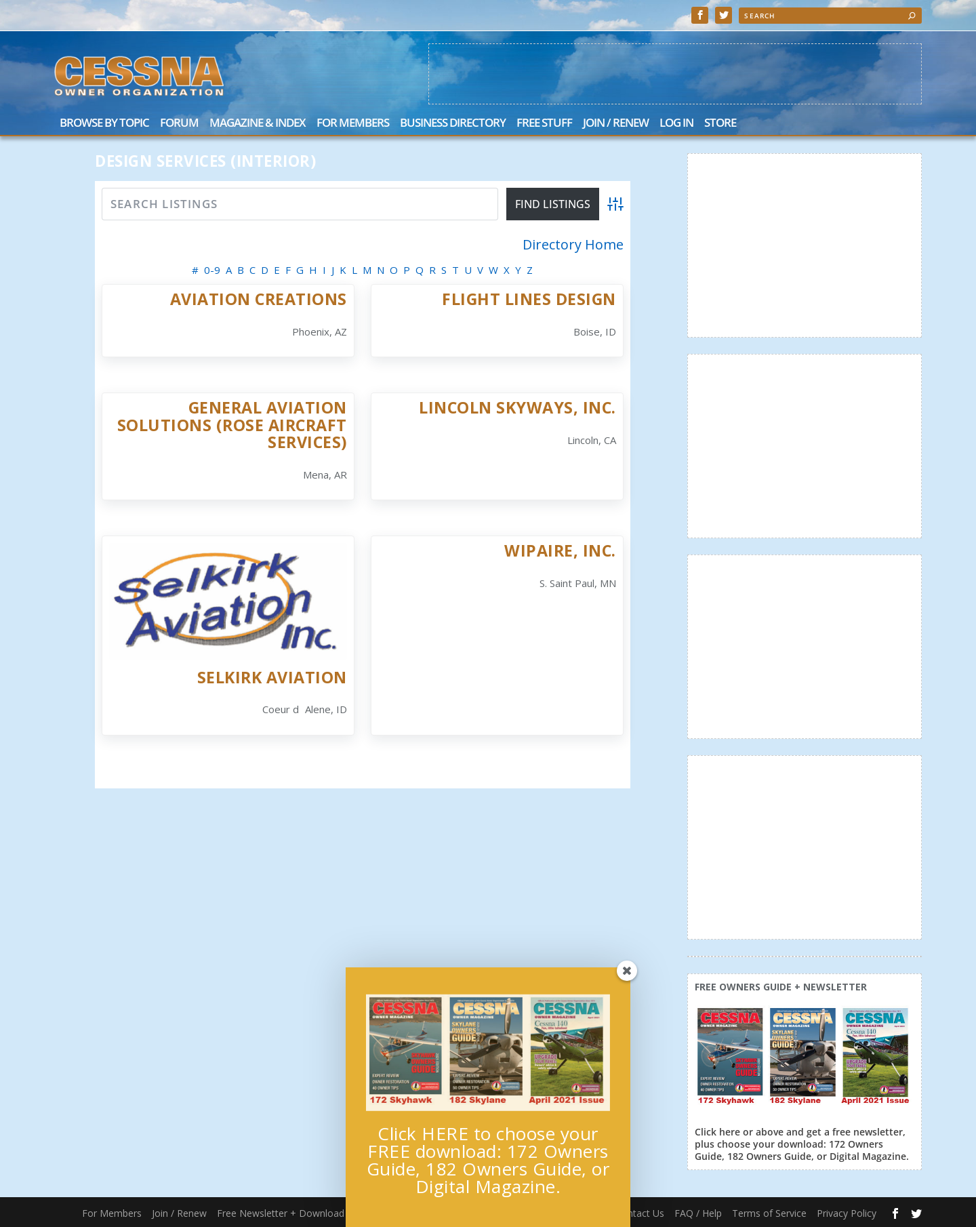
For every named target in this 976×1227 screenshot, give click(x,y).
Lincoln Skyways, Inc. (517, 407)
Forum (179, 123)
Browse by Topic (104, 123)
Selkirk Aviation (272, 677)
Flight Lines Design (529, 299)
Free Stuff (544, 123)
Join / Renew (616, 123)
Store (720, 123)
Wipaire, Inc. (560, 550)
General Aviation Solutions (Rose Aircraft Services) (232, 425)
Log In (676, 123)
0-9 (212, 270)
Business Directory (453, 123)
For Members (353, 123)
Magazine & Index (257, 123)
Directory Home (573, 245)
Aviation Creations (258, 299)
